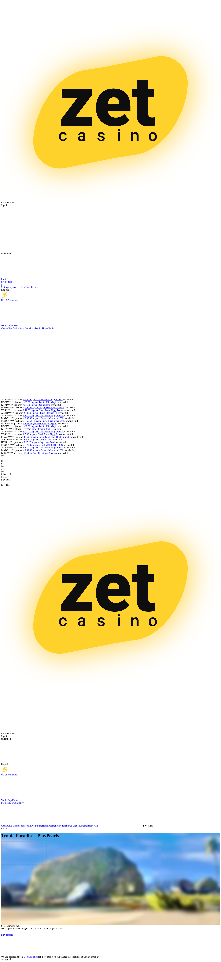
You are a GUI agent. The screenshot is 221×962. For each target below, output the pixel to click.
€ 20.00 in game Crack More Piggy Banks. (43, 431)
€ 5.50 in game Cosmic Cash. (38, 439)
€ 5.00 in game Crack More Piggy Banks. (42, 399)
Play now (5, 479)
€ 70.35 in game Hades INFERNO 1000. (44, 445)
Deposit (5, 764)
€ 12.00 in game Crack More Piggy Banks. (43, 410)
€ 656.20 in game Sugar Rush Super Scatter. (46, 421)
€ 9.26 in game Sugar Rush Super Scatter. (44, 407)
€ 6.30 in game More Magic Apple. (40, 423)
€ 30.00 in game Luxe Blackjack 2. (41, 413)
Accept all (6, 959)
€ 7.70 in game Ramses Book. (37, 429)
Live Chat (6, 485)
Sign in (4, 205)
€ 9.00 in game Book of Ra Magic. (40, 402)
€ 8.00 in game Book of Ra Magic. (40, 426)
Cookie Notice (31, 956)
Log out (5, 289)
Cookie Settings (91, 956)
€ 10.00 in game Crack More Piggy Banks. (43, 415)
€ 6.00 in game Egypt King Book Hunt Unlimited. (48, 437)
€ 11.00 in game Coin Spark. (37, 405)
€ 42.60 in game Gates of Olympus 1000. (44, 450)
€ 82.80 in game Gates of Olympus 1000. (44, 418)
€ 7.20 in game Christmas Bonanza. (40, 453)
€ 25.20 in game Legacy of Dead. (39, 442)
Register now (7, 202)
